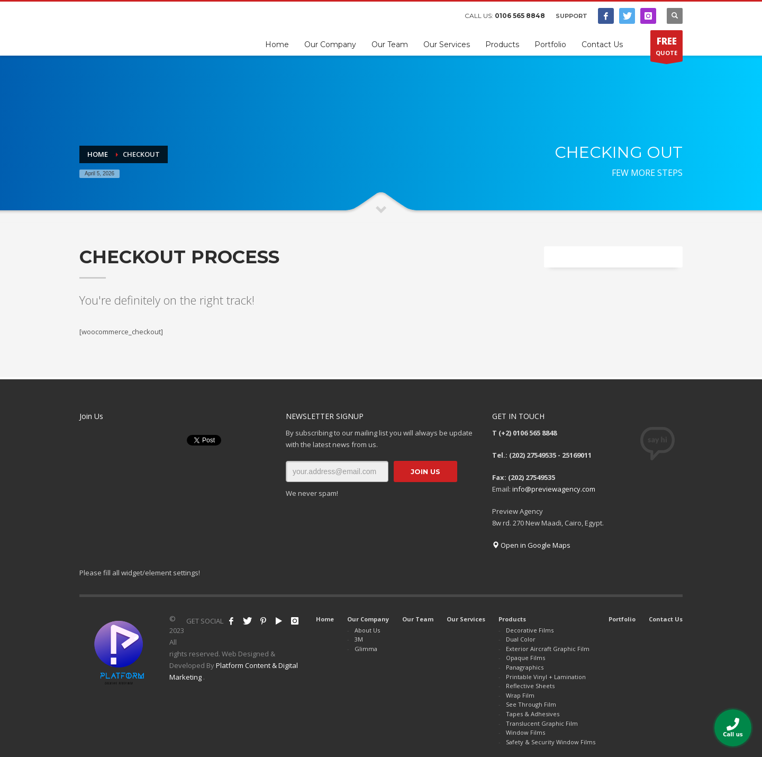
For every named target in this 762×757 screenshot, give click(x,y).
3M (359, 639)
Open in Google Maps (531, 545)
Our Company (368, 619)
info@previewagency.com (553, 489)
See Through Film (531, 704)
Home (325, 619)
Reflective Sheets (530, 686)
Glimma (366, 649)
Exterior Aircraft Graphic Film (547, 649)
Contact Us (666, 619)
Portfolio (622, 619)
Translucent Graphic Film (542, 723)
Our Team (417, 619)
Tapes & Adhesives (532, 714)
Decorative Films (530, 630)
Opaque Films (525, 658)
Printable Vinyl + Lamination (546, 677)
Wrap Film (520, 695)
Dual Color (521, 639)
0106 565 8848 (520, 16)
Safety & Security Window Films (550, 742)
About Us (367, 630)
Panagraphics (524, 667)
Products (512, 619)
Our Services (466, 619)
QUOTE (666, 48)
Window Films (525, 732)
